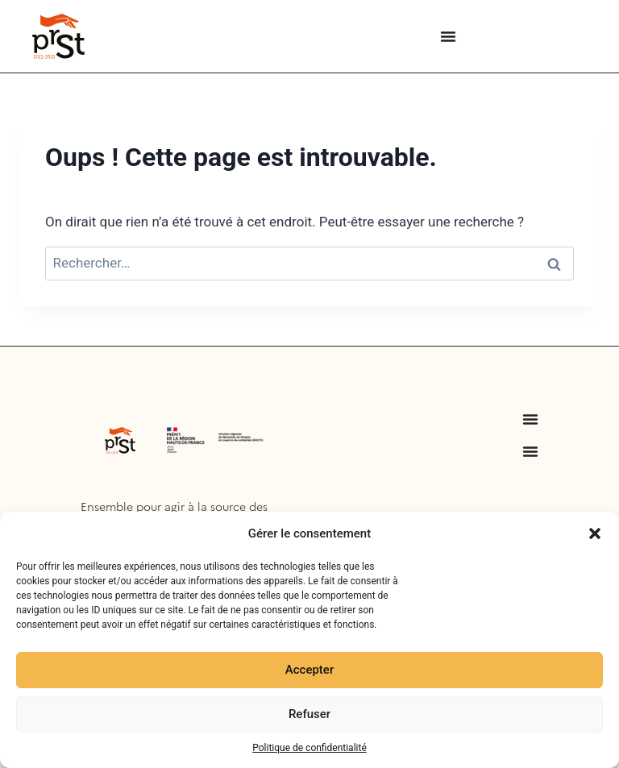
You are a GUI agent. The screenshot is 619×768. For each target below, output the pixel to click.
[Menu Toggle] (448, 36)
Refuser (309, 714)
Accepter (309, 669)
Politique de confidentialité (309, 747)
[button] (595, 533)
